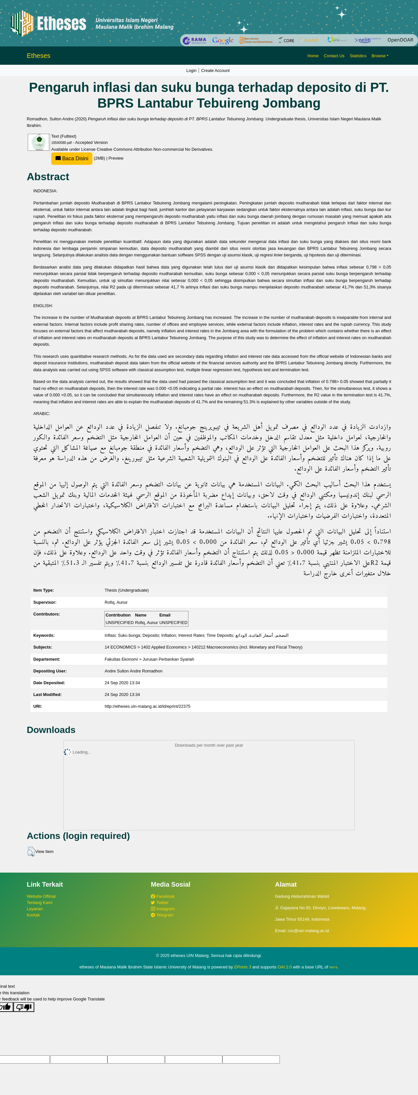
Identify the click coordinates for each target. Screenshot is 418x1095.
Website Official (41, 896)
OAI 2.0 (285, 967)
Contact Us (334, 55)
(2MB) (78, 158)
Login (191, 70)
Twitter (160, 902)
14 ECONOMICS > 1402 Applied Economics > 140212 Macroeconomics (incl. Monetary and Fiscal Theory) (203, 647)
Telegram (162, 914)
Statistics (358, 55)
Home (312, 55)
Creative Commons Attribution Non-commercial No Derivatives (154, 149)
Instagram (163, 908)
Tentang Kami (39, 902)
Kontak (33, 914)
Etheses (38, 55)
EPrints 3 (242, 967)
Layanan (35, 908)
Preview (115, 158)
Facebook (163, 896)
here (333, 967)
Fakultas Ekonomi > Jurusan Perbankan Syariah (149, 659)
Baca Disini (72, 158)
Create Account (215, 70)
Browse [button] (379, 55)
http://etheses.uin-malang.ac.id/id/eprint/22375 (147, 706)
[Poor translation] (23, 1007)
